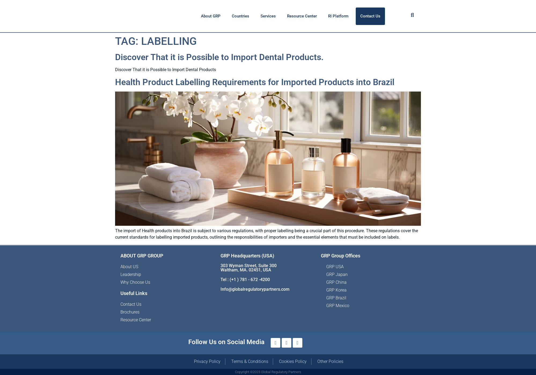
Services (268, 16)
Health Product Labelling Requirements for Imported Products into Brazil (254, 82)
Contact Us (370, 16)
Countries (240, 16)
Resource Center (302, 16)
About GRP (211, 16)
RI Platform (338, 16)
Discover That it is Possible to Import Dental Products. (219, 57)
